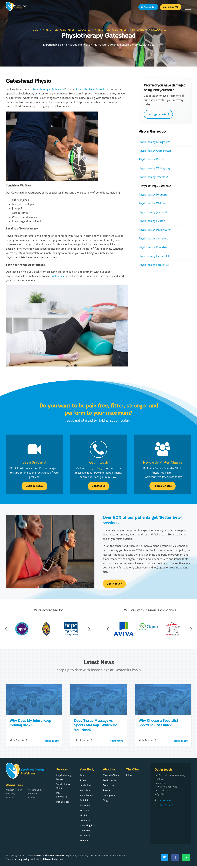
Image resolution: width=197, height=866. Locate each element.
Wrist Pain (85, 810)
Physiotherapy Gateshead (156, 186)
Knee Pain (85, 830)
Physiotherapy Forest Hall (154, 264)
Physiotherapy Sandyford (153, 238)
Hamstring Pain (87, 825)
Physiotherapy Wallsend (153, 203)
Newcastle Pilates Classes (162, 462)
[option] (23, 629)
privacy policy (21, 859)
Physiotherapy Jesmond (153, 212)
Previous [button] (6, 629)
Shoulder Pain (87, 795)
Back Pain (84, 800)
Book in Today (34, 486)
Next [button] (89, 629)
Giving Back (109, 795)
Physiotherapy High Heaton (155, 229)
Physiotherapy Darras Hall (154, 256)
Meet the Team (111, 775)
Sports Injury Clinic (63, 786)
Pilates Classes (162, 486)
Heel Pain (84, 840)
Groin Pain (85, 820)
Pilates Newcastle (61, 795)
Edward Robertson (53, 859)
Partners (107, 790)
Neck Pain (85, 790)
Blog (105, 800)
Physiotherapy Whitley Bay (154, 168)
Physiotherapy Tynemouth (154, 177)
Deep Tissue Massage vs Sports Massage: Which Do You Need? (95, 725)
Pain (82, 775)
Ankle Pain (85, 835)
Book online (57, 276)
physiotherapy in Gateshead (48, 89)
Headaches (85, 785)
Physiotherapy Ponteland (153, 247)
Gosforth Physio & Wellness (92, 89)
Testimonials (109, 780)
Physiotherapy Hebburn (153, 194)
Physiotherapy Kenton (152, 159)
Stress (83, 780)
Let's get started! (158, 114)
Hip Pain (84, 815)
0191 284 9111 (97, 468)
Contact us (98, 486)
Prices (129, 775)
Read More (52, 740)
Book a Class (62, 801)
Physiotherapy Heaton (152, 221)
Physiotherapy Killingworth (154, 142)
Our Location (165, 800)
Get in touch (98, 462)
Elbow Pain (85, 805)
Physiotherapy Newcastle (63, 777)
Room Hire (108, 785)
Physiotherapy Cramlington (155, 150)
